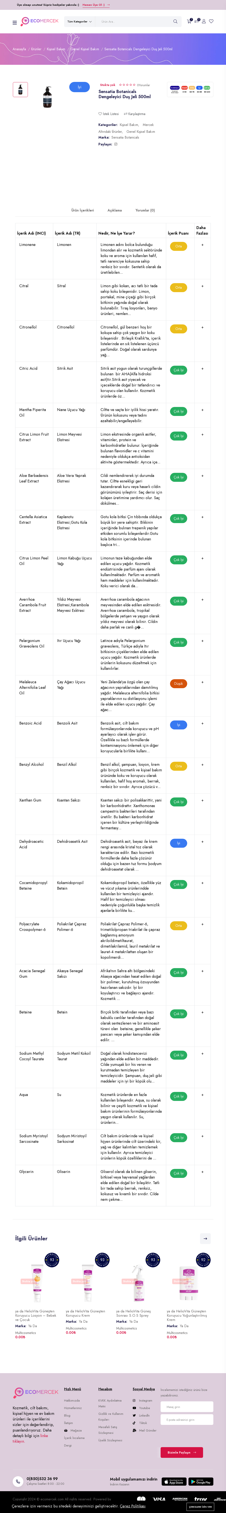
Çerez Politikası (133, 1506)
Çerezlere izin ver (200, 1507)
